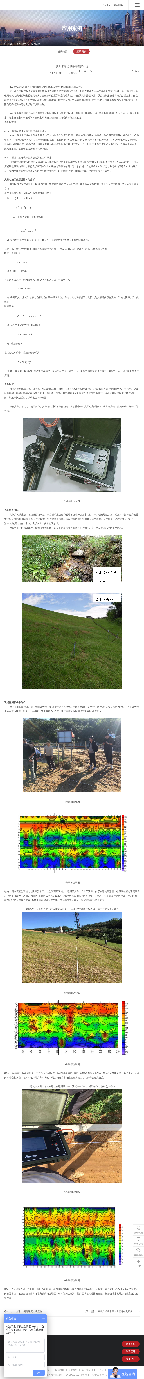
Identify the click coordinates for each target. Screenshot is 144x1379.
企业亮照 (73, 1370)
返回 (136, 71)
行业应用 (21, 43)
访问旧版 (118, 5)
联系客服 (130, 1344)
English (107, 5)
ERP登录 (99, 1370)
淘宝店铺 (130, 1351)
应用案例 (35, 43)
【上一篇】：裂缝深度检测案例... (26, 1311)
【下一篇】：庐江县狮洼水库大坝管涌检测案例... (109, 1311)
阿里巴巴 (130, 1359)
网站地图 (60, 1370)
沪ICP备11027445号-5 (77, 1374)
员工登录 (86, 1370)
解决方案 (63, 51)
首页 (8, 43)
